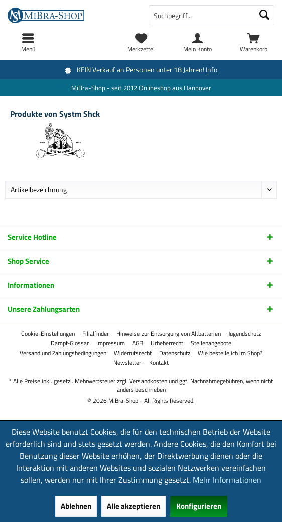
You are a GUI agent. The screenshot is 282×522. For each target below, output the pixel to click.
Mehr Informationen (227, 480)
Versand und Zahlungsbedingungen (63, 353)
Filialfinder (95, 334)
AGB (137, 343)
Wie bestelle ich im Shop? (230, 353)
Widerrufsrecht (133, 353)
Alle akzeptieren (133, 506)
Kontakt (159, 363)
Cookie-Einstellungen (48, 334)
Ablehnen (76, 506)
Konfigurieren (198, 506)
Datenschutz (174, 353)
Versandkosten (148, 381)
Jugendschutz (244, 334)
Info (211, 69)
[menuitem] (254, 42)
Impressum (110, 343)
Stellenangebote (211, 343)
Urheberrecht (167, 343)
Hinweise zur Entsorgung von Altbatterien (168, 334)
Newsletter (127, 363)
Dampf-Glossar (70, 343)
